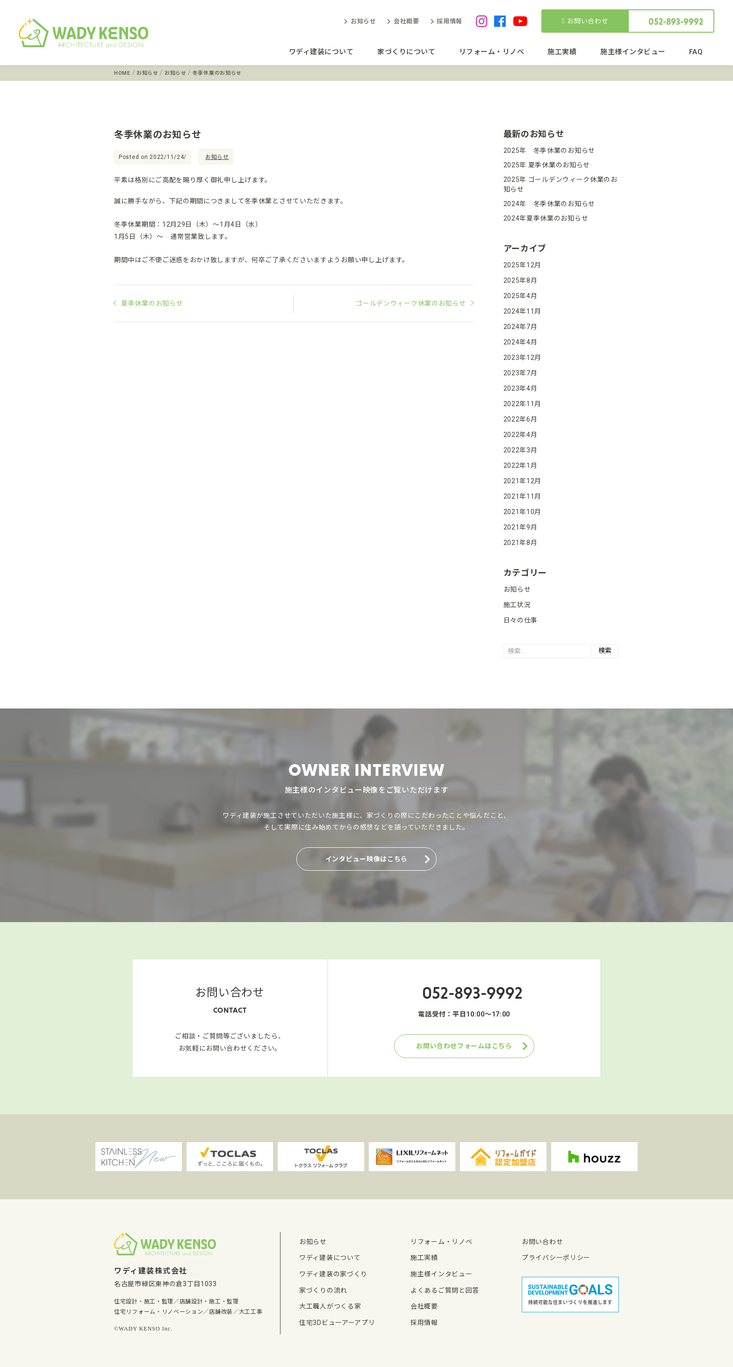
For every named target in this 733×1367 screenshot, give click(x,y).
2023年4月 (520, 388)
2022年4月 (520, 434)
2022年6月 (520, 419)
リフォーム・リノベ (492, 52)
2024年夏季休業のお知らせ (546, 218)
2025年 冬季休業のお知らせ (549, 150)
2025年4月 (520, 296)
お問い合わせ (585, 21)
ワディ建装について (321, 52)
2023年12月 (522, 357)
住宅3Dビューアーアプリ (337, 1322)
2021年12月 (522, 481)
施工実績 (561, 52)
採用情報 (449, 21)
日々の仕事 (520, 620)
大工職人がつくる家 (330, 1306)
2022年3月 (520, 450)
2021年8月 (520, 542)
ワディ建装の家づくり (333, 1274)
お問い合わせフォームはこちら (464, 1046)
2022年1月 (520, 465)
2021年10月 (522, 511)
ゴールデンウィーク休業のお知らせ (411, 303)
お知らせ (363, 21)
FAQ (696, 52)
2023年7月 (520, 373)
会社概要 (406, 21)
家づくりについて (406, 52)
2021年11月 (522, 496)
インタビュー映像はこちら (366, 859)
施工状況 (517, 604)
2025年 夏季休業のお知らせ (546, 165)
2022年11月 (522, 404)
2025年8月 (520, 280)
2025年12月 (522, 265)
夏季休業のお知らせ (152, 303)
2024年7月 (520, 326)
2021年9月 (520, 527)
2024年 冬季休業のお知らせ (549, 204)
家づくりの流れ (323, 1290)
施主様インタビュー (633, 52)
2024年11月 (522, 311)
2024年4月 (520, 342)
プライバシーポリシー (556, 1257)
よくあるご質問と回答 (444, 1290)
